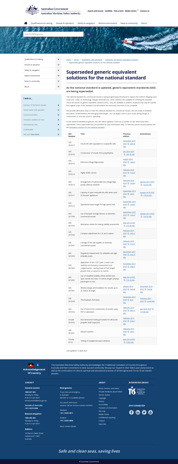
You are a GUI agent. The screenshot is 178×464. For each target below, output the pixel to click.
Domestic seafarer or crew (33, 120)
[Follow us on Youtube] (150, 412)
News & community (129, 23)
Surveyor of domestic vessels (34, 105)
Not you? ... (31, 134)
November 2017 (129, 255)
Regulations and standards (92, 60)
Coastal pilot (28, 129)
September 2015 (129, 194)
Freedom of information (108, 408)
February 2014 (129, 310)
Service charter (104, 395)
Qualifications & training (41, 23)
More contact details (68, 426)
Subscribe (102, 424)
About (144, 23)
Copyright (102, 398)
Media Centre (131, 11)
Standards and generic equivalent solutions (121, 60)
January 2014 (129, 289)
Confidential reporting (107, 417)
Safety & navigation (86, 23)
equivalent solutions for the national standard (86, 127)
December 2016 (129, 144)
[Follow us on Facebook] (131, 412)
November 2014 (129, 267)
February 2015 (129, 233)
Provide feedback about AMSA (110, 392)
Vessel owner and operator (33, 110)
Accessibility (103, 404)
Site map (102, 411)
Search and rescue (95, 11)
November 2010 (129, 300)
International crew (30, 124)
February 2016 (129, 173)
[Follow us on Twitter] (144, 412)
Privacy (101, 401)
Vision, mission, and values (109, 388)
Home (25, 21)
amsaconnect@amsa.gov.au (36, 400)
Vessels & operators (65, 23)
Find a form (119, 11)
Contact (102, 421)
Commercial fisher (30, 115)
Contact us (144, 11)
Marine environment (108, 23)
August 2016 (129, 162)
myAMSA (108, 11)
